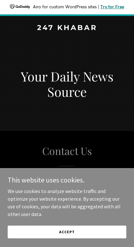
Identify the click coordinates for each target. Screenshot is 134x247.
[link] (67, 28)
